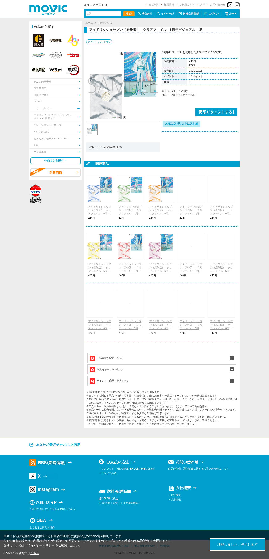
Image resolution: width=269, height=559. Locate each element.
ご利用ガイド (186, 4)
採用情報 (169, 4)
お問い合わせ (217, 4)
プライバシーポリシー (39, 545)
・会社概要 (174, 494)
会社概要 (154, 4)
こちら (34, 553)
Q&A (202, 4)
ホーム (89, 22)
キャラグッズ (104, 22)
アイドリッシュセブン (99, 42)
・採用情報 (174, 499)
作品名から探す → (55, 160)
